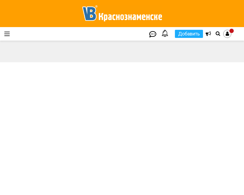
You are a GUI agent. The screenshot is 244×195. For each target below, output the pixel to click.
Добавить (189, 34)
